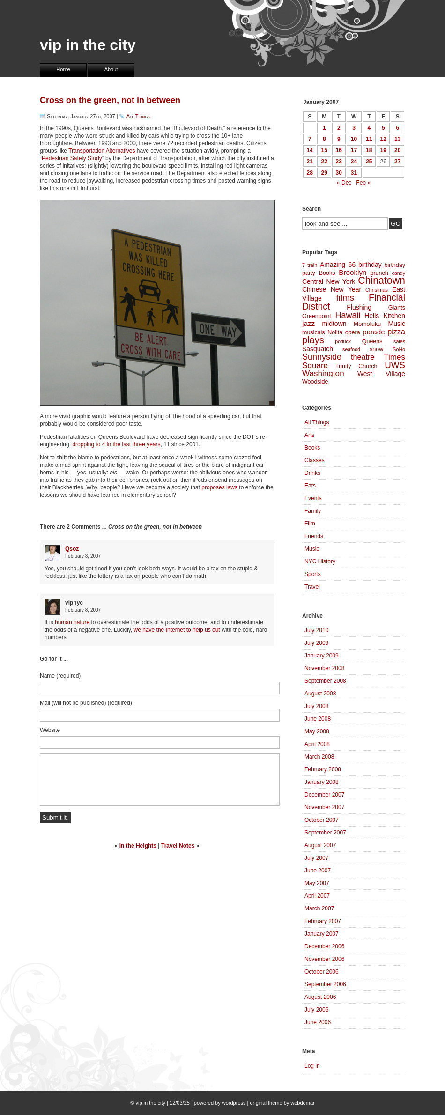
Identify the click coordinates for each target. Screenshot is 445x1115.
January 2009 (321, 655)
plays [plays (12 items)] (313, 340)
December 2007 (324, 794)
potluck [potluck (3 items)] (343, 341)
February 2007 (322, 921)
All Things (138, 116)
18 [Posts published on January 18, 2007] (369, 150)
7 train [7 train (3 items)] (309, 265)
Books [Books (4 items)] (327, 273)
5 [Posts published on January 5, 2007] (383, 128)
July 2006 (316, 1009)
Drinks (312, 473)
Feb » (363, 182)
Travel (312, 586)
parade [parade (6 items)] (374, 332)
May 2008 (316, 731)
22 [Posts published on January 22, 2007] (324, 161)
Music (311, 549)
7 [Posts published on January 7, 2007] (310, 139)
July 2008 (316, 706)
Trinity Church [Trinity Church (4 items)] (356, 366)
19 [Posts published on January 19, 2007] (383, 150)
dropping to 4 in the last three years (116, 444)
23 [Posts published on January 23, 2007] (339, 161)
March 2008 (319, 756)
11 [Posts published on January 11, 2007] (369, 139)
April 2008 (317, 744)
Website (50, 730)
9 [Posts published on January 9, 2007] (339, 139)
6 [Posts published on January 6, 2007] (397, 128)
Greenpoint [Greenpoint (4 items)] (316, 316)
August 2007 (320, 845)
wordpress (234, 1103)
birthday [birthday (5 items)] (370, 264)
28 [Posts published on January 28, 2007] (310, 173)
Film (309, 523)
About (111, 69)
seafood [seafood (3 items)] (351, 349)
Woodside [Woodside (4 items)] (315, 381)
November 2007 (324, 807)
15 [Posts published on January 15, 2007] (324, 150)
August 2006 (320, 997)
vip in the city (87, 45)
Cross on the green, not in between (110, 100)
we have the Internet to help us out (177, 630)
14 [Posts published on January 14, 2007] (310, 150)
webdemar (302, 1103)
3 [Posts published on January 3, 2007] (354, 128)
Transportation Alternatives (101, 151)
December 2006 (324, 946)
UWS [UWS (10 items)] (395, 365)
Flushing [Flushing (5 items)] (359, 307)
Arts (309, 435)
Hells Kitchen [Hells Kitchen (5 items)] (384, 315)
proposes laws (219, 487)
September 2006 (325, 984)
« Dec (344, 182)
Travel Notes (177, 845)
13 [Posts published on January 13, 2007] (397, 139)
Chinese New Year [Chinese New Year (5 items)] (331, 289)
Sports (312, 574)
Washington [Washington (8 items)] (323, 373)
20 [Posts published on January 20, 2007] (397, 150)
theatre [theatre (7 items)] (362, 357)
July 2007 (316, 858)
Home (63, 69)
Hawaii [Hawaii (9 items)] (347, 315)
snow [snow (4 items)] (376, 349)
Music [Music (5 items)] (396, 323)
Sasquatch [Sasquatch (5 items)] (317, 349)
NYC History (319, 561)
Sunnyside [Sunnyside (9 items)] (321, 357)
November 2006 (324, 959)
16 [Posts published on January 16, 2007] (339, 150)
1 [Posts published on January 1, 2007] (324, 128)
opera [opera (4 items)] (352, 332)
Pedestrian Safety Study (72, 158)
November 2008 (324, 668)
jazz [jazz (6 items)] (308, 323)
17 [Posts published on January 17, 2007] (354, 150)
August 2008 (320, 693)
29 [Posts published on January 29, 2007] (324, 173)
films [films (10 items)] (345, 298)
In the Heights (137, 845)
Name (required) (60, 675)
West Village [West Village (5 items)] (381, 373)
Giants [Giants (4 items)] (396, 307)
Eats (310, 485)
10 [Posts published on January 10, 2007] (354, 139)
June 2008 (317, 719)
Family (312, 511)
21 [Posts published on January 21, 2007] (310, 161)
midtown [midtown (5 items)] (334, 323)
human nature (72, 622)
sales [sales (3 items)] (399, 341)
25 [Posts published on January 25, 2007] (369, 161)
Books (312, 447)
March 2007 (319, 908)
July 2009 (316, 643)
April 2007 (317, 896)
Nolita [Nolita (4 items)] (334, 332)
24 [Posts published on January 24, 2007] (354, 161)
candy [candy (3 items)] (398, 273)
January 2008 (321, 782)
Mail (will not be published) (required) (86, 703)
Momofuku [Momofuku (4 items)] (367, 324)
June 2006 (317, 1022)
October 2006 (321, 971)
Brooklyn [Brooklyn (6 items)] (352, 272)
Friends (313, 536)
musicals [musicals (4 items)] (313, 332)
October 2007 (321, 820)
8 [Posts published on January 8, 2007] (324, 139)
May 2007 (316, 883)
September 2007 (325, 832)
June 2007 (317, 870)
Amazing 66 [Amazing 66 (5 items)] (338, 264)
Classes (314, 460)
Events (313, 498)
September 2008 (325, 681)
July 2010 (316, 630)
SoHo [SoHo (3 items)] (399, 349)
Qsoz (72, 549)
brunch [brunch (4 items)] (379, 273)
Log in (312, 1066)
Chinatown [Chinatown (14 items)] (381, 280)
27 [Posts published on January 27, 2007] (397, 161)
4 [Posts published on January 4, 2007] (369, 128)
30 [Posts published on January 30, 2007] (339, 173)
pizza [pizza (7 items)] (396, 331)
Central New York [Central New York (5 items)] (328, 281)
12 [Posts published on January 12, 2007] (383, 139)
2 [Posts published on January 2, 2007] (339, 128)
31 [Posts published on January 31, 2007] (354, 173)
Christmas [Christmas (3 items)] (376, 290)
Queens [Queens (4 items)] (372, 341)
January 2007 (321, 933)
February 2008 (322, 769)
